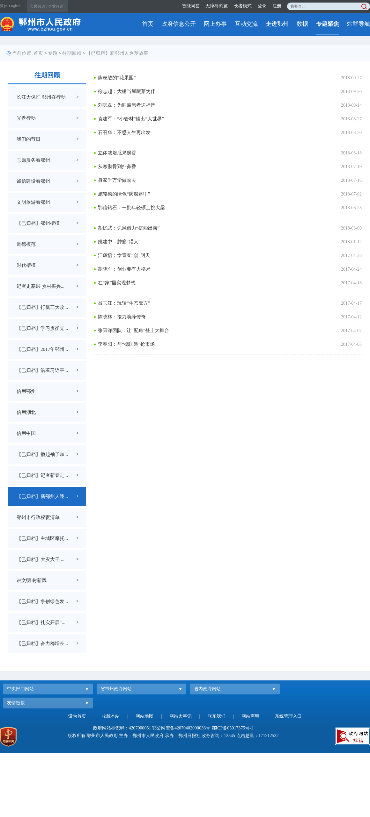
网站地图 (144, 716)
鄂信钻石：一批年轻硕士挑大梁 (131, 207)
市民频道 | (38, 6)
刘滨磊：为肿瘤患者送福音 (126, 105)
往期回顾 (71, 53)
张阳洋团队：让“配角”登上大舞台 (133, 330)
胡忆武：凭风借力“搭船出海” (128, 228)
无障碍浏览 (216, 6)
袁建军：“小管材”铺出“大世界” (131, 118)
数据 (302, 24)
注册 (276, 6)
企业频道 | (56, 6)
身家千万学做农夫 (117, 180)
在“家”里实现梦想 (117, 282)
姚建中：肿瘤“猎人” (119, 241)
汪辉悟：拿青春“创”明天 (124, 255)
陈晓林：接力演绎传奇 (122, 316)
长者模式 (243, 6)
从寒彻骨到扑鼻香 (117, 166)
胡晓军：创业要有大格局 (124, 269)
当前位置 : (23, 53)
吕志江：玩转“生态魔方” (124, 303)
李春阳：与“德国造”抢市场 (126, 344)
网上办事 (215, 24)
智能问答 (191, 6)
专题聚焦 (327, 24)
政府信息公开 (178, 24)
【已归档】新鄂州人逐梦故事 (117, 53)
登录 (261, 6)
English (15, 6)
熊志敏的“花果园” (117, 77)
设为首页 (77, 716)
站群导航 (358, 24)
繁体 (4, 6)
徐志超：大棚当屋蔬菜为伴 (126, 91)
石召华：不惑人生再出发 (124, 132)
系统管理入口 (288, 716)
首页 (147, 24)
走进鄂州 (277, 24)
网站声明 (250, 716)
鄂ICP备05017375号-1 (232, 728)
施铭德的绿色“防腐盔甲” (124, 193)
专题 (52, 53)
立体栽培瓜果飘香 (117, 152)
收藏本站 (111, 716)
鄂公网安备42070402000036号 (181, 728)
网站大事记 (180, 716)
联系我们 (217, 716)
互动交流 (246, 24)
